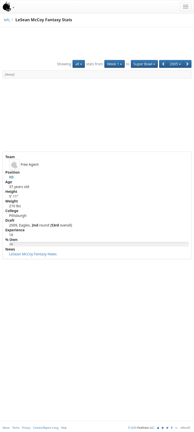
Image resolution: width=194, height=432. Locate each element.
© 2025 (132, 427)
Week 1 (114, 63)
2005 (175, 63)
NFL (7, 19)
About (6, 427)
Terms (15, 427)
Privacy (26, 427)
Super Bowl (144, 63)
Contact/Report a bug (46, 427)
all (78, 63)
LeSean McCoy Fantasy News (33, 254)
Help (64, 427)
